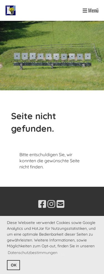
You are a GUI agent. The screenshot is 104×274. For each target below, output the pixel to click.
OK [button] (13, 265)
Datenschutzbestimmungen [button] (32, 252)
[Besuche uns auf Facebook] (42, 204)
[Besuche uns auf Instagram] (51, 204)
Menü (90, 10)
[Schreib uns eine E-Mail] (60, 204)
